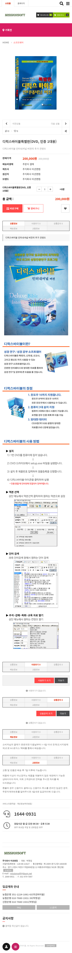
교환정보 (36, 228)
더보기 (61, 680)
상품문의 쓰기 (46, 713)
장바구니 (33, 208)
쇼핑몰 (8, 3)
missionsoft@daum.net (21, 873)
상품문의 (58, 223)
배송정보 (13, 228)
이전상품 (11, 123)
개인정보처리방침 (24, 803)
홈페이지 (21, 3)
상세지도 (8, 870)
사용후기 (35, 223)
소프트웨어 (19, 42)
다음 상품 (60, 123)
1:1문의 (53, 907)
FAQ (19, 907)
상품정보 (13, 223)
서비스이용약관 (8, 803)
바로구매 (12, 208)
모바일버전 (50, 945)
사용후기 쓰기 (44, 680)
